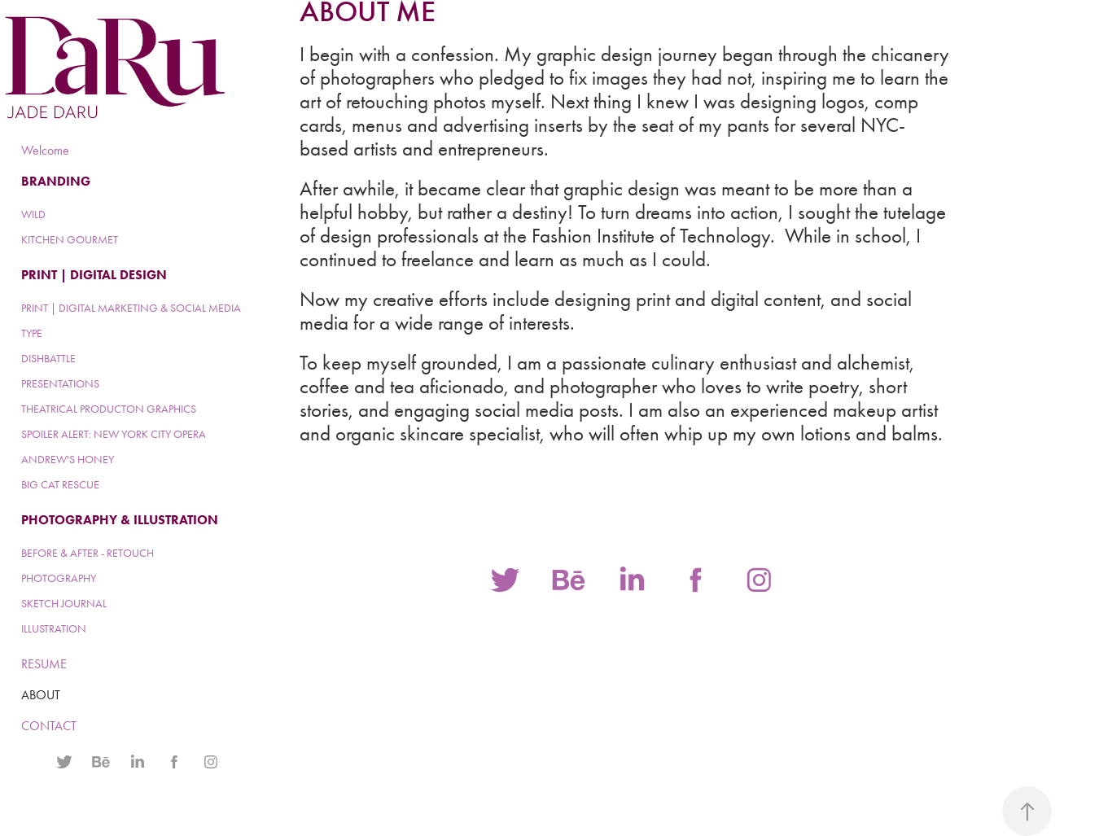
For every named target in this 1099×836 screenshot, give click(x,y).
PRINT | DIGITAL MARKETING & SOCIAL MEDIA (131, 308)
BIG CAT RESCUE (60, 485)
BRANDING (55, 181)
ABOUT (40, 695)
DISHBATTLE (48, 358)
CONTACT (49, 725)
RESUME (44, 664)
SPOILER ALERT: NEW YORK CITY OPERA (113, 434)
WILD (33, 214)
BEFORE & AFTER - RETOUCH (87, 553)
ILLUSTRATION (53, 629)
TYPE (31, 333)
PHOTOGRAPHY (58, 578)
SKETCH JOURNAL (64, 604)
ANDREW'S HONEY (67, 459)
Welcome (45, 150)
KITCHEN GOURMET (69, 240)
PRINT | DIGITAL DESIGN (94, 274)
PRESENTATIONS (60, 384)
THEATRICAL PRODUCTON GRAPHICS (108, 409)
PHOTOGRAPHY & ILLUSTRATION (119, 519)
